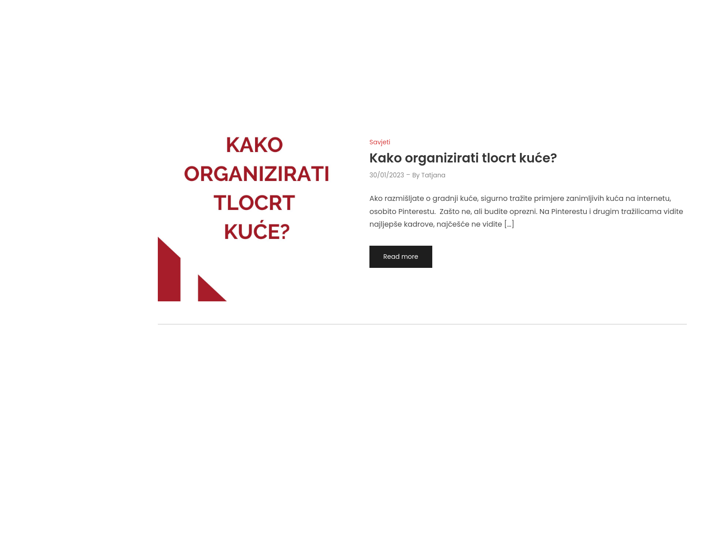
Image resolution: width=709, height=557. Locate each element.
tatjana (433, 175)
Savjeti (379, 142)
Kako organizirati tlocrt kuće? (463, 158)
